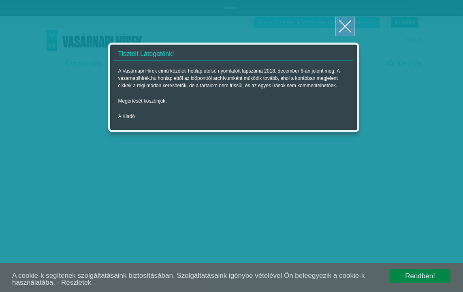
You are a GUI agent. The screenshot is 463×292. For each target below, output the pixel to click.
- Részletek (74, 282)
